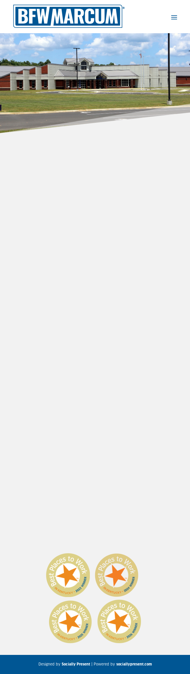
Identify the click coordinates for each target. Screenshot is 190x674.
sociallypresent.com (134, 664)
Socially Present (76, 664)
